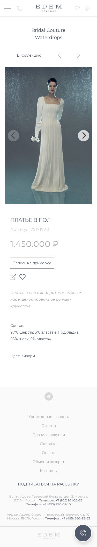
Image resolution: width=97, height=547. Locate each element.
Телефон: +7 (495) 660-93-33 (67, 518)
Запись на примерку (32, 263)
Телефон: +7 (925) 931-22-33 (61, 500)
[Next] (83, 135)
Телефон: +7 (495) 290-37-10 (48, 504)
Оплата (48, 452)
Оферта (48, 425)
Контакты (48, 470)
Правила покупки (48, 434)
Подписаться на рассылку (48, 484)
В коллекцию (29, 55)
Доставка (48, 443)
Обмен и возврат (48, 461)
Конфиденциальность (48, 416)
